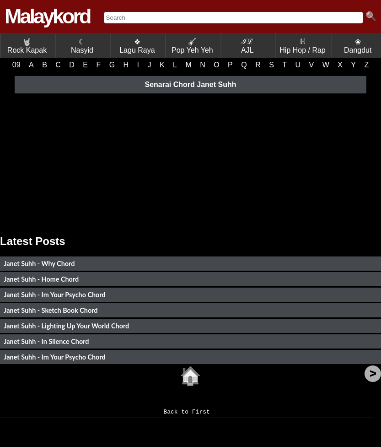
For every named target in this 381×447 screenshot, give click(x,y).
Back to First (186, 415)
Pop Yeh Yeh (192, 46)
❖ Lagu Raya (137, 46)
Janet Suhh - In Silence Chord (46, 341)
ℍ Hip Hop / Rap (302, 46)
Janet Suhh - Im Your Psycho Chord (54, 295)
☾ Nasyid (82, 46)
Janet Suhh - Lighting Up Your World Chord (66, 326)
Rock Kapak (27, 46)
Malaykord (47, 16)
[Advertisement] (190, 162)
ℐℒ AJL (247, 46)
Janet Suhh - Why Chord (39, 263)
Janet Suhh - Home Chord (41, 279)
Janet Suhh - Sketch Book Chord (50, 310)
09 (16, 65)
